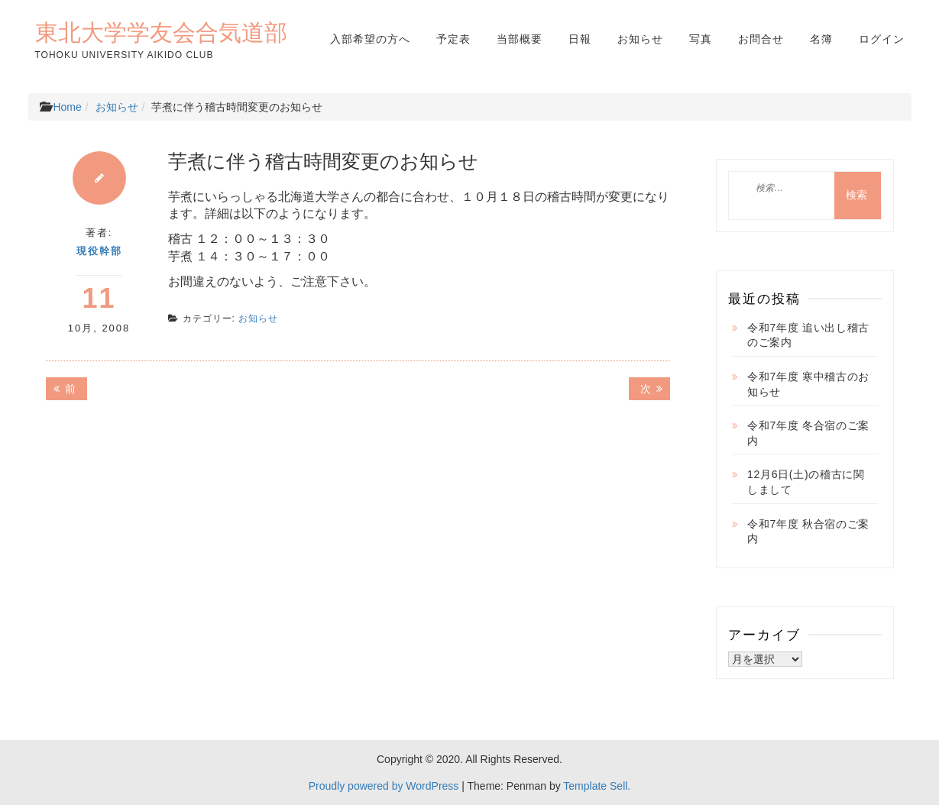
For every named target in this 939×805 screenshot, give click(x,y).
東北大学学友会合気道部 (161, 32)
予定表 (453, 39)
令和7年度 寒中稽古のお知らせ (808, 384)
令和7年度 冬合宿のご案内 (808, 433)
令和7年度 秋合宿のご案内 (808, 531)
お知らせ (640, 39)
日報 (579, 39)
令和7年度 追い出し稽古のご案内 (808, 335)
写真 (700, 39)
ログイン (882, 39)
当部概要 (519, 39)
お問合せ (761, 39)
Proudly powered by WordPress (384, 786)
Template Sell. (596, 786)
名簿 (821, 39)
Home (67, 107)
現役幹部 (99, 251)
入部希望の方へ (370, 39)
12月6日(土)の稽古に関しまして (806, 482)
